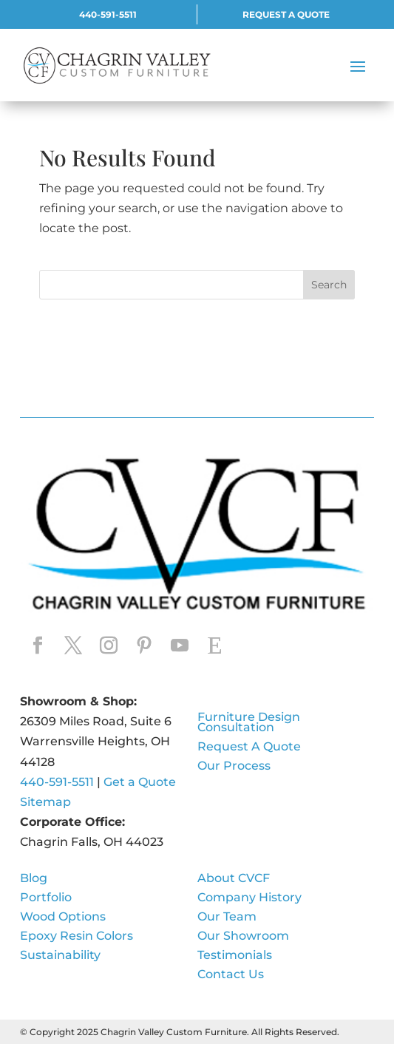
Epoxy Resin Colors (76, 937)
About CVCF (233, 879)
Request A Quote (249, 747)
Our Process (234, 767)
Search (329, 284)
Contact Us (230, 975)
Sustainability (60, 956)
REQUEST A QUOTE (286, 14)
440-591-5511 (108, 14)
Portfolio (46, 898)
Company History (249, 898)
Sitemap (45, 802)
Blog (33, 879)
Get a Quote (141, 782)
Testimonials (234, 956)
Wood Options (63, 917)
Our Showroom (243, 937)
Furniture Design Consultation (248, 723)
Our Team (227, 917)
